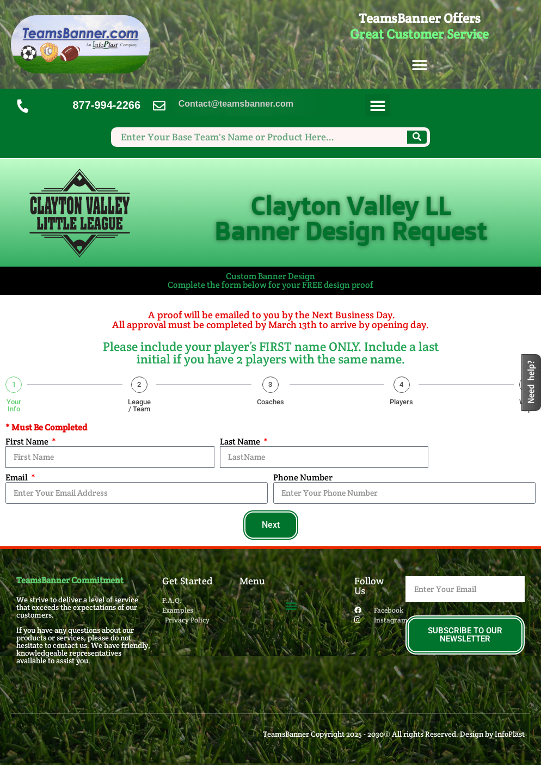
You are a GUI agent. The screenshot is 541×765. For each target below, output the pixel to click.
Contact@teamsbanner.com (236, 103)
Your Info (14, 405)
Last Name (241, 441)
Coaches (270, 401)
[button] (419, 65)
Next (271, 525)
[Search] (417, 137)
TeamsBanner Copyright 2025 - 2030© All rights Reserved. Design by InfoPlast (394, 734)
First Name (27, 441)
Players (401, 401)
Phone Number (303, 477)
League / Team (139, 405)
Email (17, 477)
